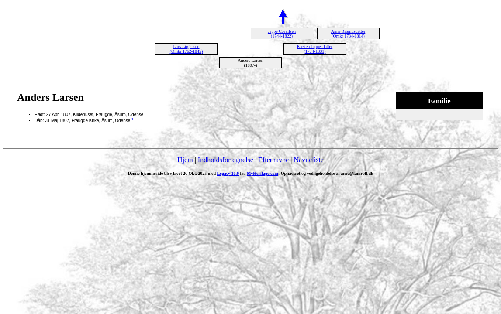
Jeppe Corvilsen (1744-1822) (282, 33)
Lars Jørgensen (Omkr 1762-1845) (186, 49)
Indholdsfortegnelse (225, 160)
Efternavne (273, 160)
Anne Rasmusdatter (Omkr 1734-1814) (348, 33)
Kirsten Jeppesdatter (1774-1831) (314, 49)
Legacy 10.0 (228, 173)
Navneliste (309, 160)
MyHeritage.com (262, 173)
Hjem (185, 160)
